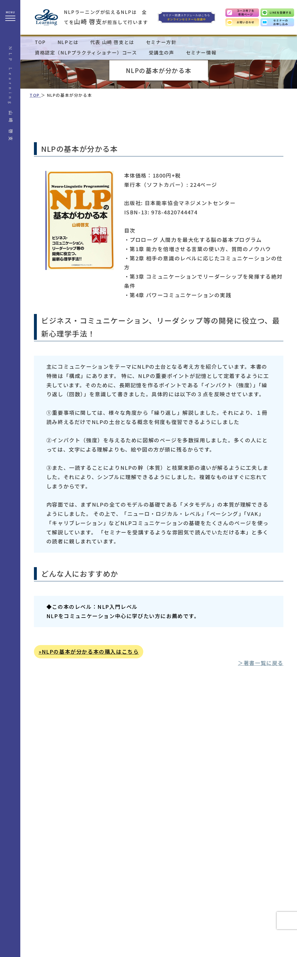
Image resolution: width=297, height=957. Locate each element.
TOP (40, 42)
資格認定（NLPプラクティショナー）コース (86, 52)
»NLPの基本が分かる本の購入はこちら (89, 651)
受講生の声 (161, 52)
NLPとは (68, 42)
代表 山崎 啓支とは (112, 42)
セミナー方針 (161, 42)
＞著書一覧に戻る (260, 662)
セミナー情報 (201, 52)
